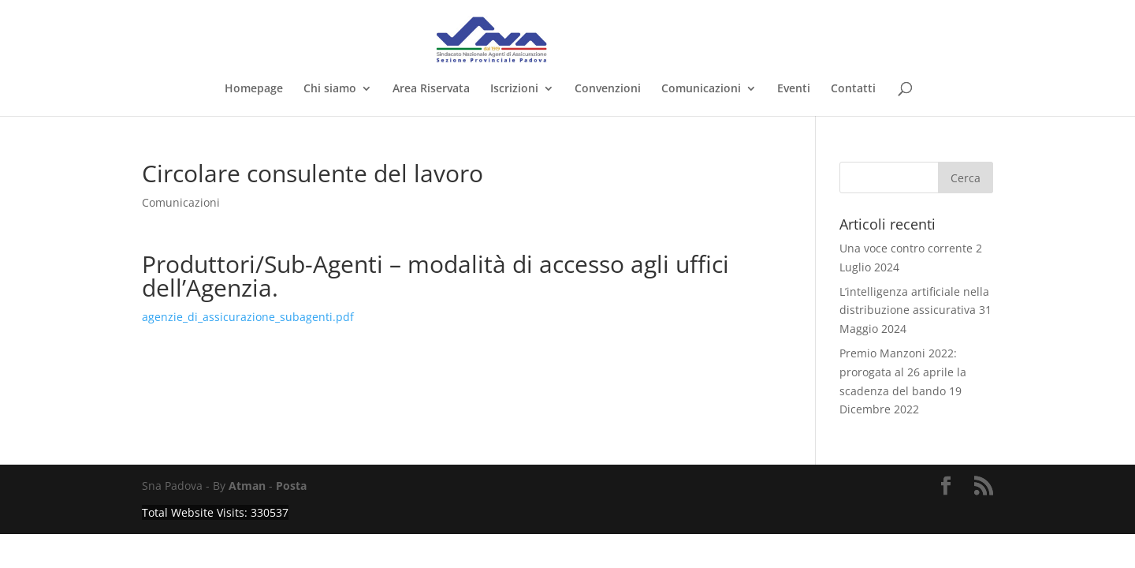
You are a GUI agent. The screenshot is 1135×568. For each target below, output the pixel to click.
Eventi (793, 89)
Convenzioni (608, 89)
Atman (247, 485)
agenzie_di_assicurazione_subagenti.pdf (248, 316)
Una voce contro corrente (906, 248)
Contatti (853, 89)
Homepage (254, 89)
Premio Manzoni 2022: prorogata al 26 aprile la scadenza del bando (902, 372)
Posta (291, 485)
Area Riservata (431, 89)
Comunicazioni (701, 89)
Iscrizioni (514, 89)
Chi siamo (329, 89)
